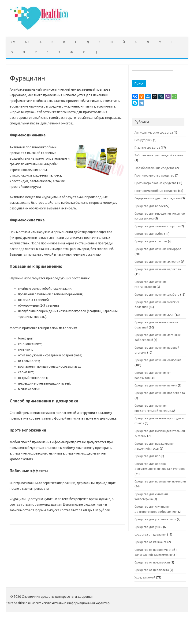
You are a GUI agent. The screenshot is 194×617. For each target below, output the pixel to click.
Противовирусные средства (154, 175)
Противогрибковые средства (155, 183)
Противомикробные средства (155, 190)
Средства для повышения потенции (160, 481)
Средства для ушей (148, 526)
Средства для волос (149, 206)
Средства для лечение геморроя (157, 249)
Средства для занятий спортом (157, 226)
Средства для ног (147, 456)
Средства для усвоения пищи (155, 519)
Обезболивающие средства (154, 168)
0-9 (13, 41)
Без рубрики (143, 140)
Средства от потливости (152, 562)
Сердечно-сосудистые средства (157, 198)
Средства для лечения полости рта (159, 392)
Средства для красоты (150, 241)
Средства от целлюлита (151, 569)
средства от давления (150, 534)
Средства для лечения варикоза (157, 269)
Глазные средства (147, 147)
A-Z (27, 41)
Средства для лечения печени (155, 385)
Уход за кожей (144, 577)
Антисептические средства (153, 132)
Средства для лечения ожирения (157, 360)
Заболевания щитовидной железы (158, 155)
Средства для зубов (149, 233)
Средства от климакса (150, 542)
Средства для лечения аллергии (157, 261)
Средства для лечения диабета (156, 294)
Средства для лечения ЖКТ (154, 314)
